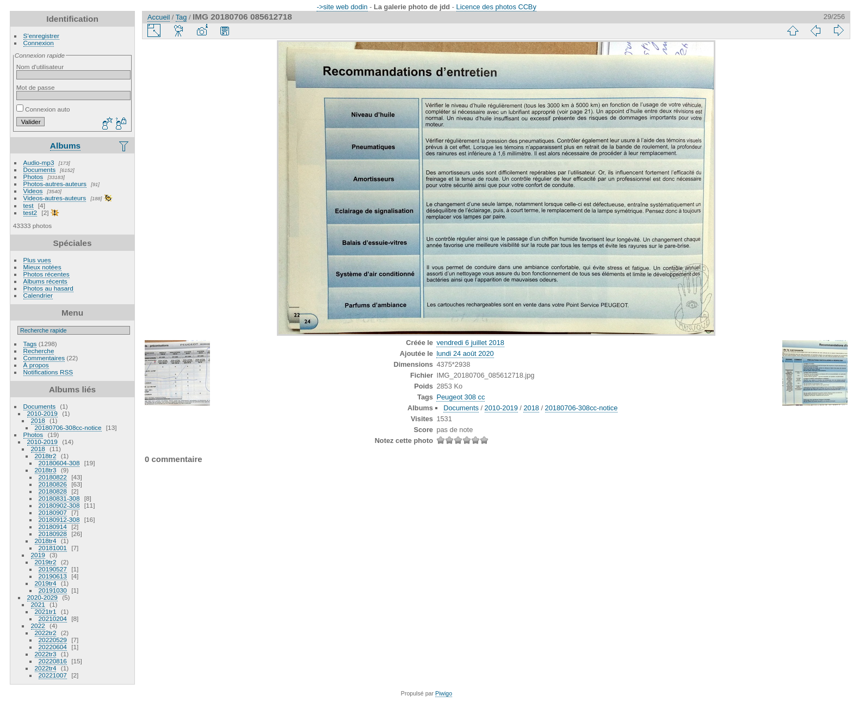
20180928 (53, 533)
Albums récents (45, 281)
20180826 (53, 484)
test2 (30, 212)
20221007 (53, 675)
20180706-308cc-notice (68, 427)
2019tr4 (46, 583)
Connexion (38, 42)
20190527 (53, 568)
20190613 (53, 576)
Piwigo (443, 693)
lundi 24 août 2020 (464, 353)
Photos (33, 176)
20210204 (53, 618)
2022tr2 (46, 632)
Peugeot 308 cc (460, 397)
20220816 (53, 660)
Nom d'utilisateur (40, 66)
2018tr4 (46, 540)
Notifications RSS (48, 371)
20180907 (53, 512)
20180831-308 (59, 498)
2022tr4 (46, 668)
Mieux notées (42, 266)
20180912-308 (59, 519)
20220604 (53, 646)
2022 (38, 625)
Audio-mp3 (38, 162)
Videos (33, 190)
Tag (181, 17)
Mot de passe (35, 87)
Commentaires (44, 357)
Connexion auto (43, 109)
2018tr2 (46, 455)
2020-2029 (42, 597)
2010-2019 (42, 413)
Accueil (158, 17)
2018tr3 (46, 469)
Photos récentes (46, 274)
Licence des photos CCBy (496, 7)
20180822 (53, 477)
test (28, 205)
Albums (65, 145)
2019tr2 (46, 561)
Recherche (38, 350)
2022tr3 (46, 653)
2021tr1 (46, 611)
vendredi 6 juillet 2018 (470, 342)
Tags (30, 343)
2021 (38, 604)
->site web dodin (342, 7)
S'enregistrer (41, 35)
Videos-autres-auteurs (54, 197)
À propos (36, 364)
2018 (38, 420)
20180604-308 (59, 462)
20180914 (53, 526)
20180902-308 (59, 505)
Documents (39, 169)
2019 (38, 554)
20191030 (53, 590)
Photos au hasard (48, 288)
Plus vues (37, 259)
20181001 (53, 547)
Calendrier (38, 295)
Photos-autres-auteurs (54, 183)
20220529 (53, 639)
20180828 (53, 491)
